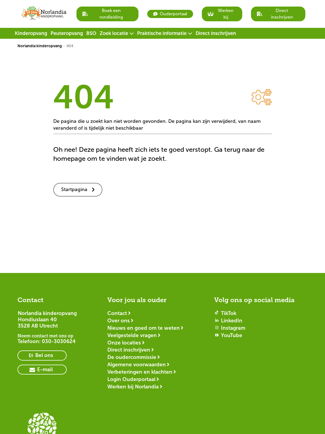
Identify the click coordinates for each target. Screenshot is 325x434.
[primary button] (42, 355)
